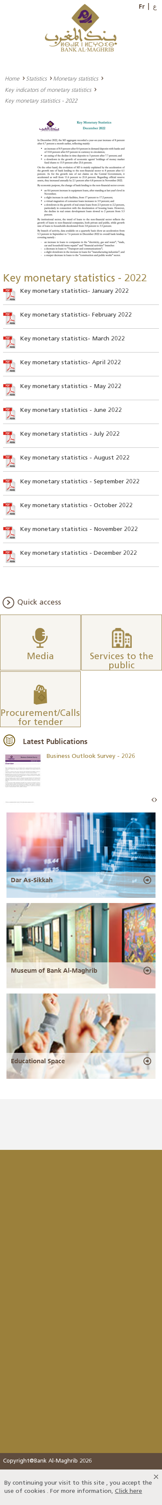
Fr (142, 6)
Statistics (36, 78)
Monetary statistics (75, 78)
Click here (128, 1491)
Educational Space (38, 1061)
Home (12, 78)
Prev (153, 800)
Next (155, 800)
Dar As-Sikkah (32, 880)
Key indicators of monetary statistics (48, 89)
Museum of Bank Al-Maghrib (54, 970)
